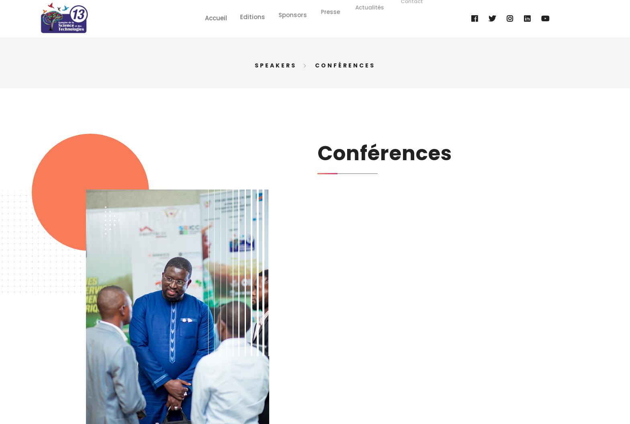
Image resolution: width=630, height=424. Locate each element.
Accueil (218, 14)
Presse (330, 5)
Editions (254, 13)
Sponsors (293, 10)
